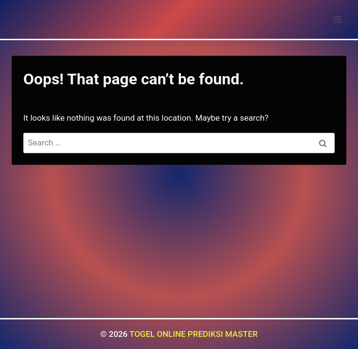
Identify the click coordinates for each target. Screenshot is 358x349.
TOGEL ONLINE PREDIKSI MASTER (194, 334)
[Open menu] (337, 19)
